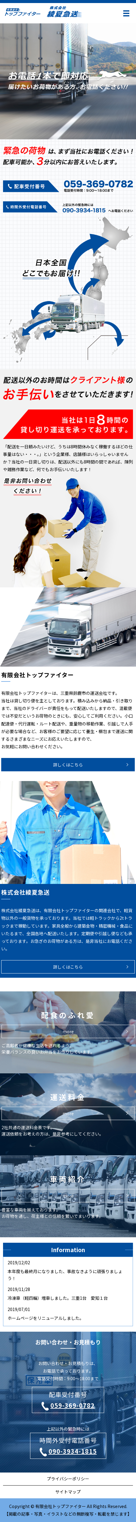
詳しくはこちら (68, 765)
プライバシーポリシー (68, 1479)
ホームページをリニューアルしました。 (46, 1318)
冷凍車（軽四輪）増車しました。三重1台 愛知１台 (58, 1298)
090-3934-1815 (68, 1451)
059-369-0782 (68, 1406)
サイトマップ (68, 1492)
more (68, 1113)
